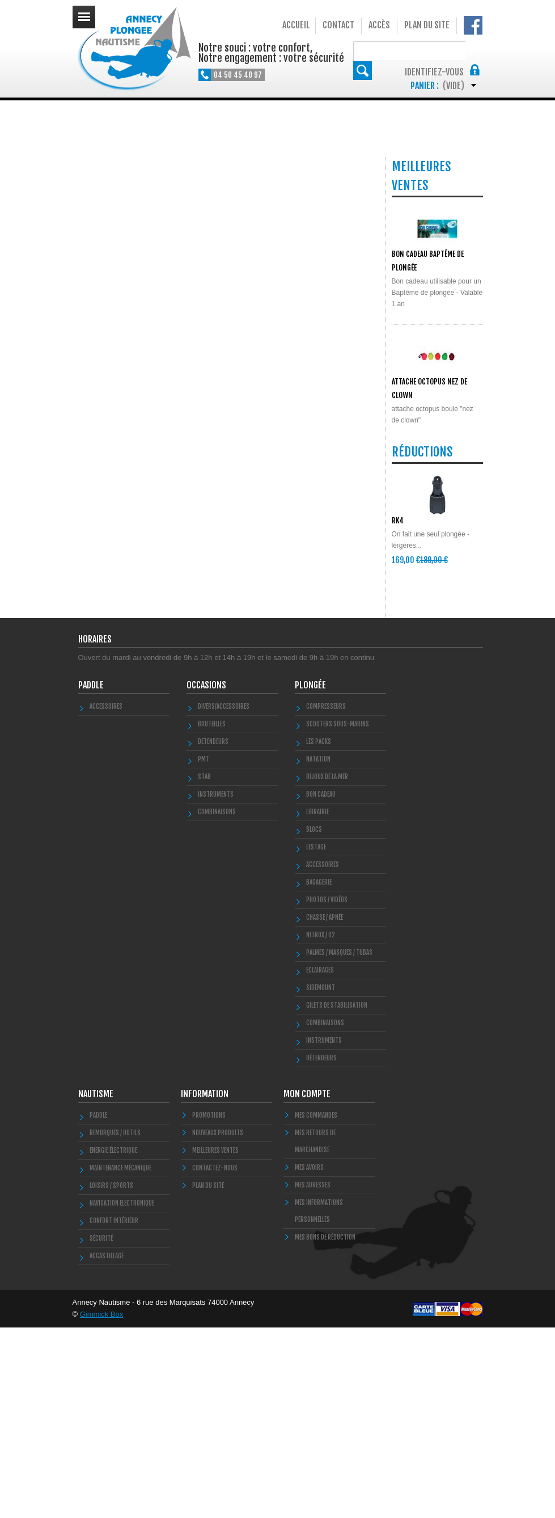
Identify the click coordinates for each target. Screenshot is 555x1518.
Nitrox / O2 (320, 1126)
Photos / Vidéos (327, 1090)
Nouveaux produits (217, 1323)
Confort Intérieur (114, 1411)
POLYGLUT (406, 497)
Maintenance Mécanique (120, 1359)
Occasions (206, 875)
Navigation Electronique (122, 1394)
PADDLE (91, 875)
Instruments (324, 1231)
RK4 (398, 676)
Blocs (314, 1020)
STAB (204, 967)
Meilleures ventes (215, 1341)
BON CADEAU (321, 985)
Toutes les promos (435, 753)
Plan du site (427, 25)
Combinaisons (325, 1213)
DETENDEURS (213, 932)
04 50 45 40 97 (238, 74)
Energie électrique (113, 1341)
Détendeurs (321, 1249)
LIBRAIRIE (317, 1003)
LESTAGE (316, 1038)
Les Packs (318, 932)
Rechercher (473, 50)
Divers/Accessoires (223, 897)
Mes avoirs (309, 1358)
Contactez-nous (215, 1359)
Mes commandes (316, 1306)
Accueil (296, 25)
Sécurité (101, 1429)
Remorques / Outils (115, 1323)
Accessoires (106, 897)
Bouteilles (212, 915)
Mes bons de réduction (325, 1428)
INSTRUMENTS (216, 985)
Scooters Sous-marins (337, 915)
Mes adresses (313, 1376)
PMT (203, 950)
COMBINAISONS (217, 1003)
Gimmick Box (102, 1504)
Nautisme (95, 1284)
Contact (338, 25)
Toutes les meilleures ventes (433, 568)
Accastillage (107, 1447)
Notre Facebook (473, 25)
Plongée (310, 875)
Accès (379, 25)
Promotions (209, 1306)
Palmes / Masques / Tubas (339, 1143)
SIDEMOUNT (320, 1178)
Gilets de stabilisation (336, 1196)
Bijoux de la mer (327, 967)
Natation (318, 950)
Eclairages (320, 1161)
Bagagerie (319, 1073)
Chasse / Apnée (324, 1108)
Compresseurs (326, 897)
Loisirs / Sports (111, 1376)
